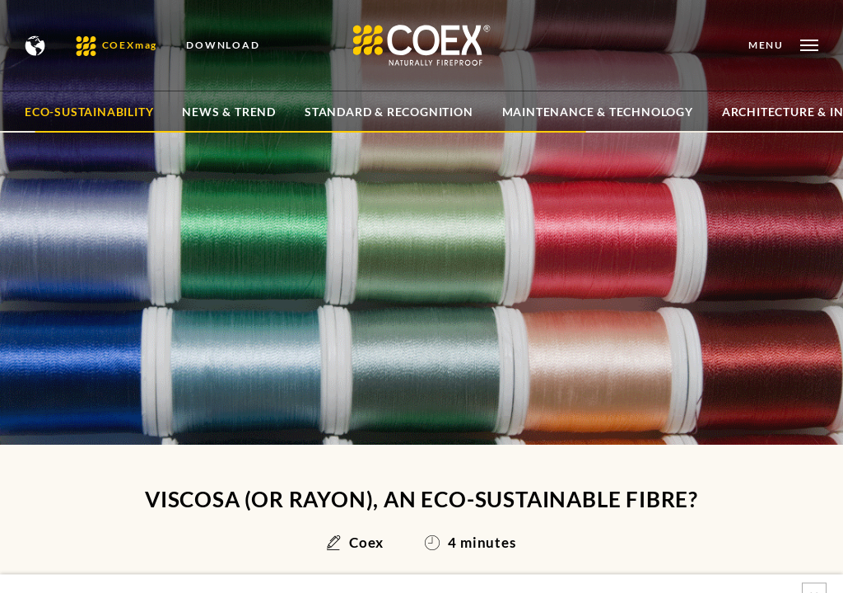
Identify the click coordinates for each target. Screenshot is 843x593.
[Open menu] (783, 45)
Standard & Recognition (389, 112)
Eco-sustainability (89, 112)
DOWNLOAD (222, 45)
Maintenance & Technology (597, 112)
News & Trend (229, 112)
